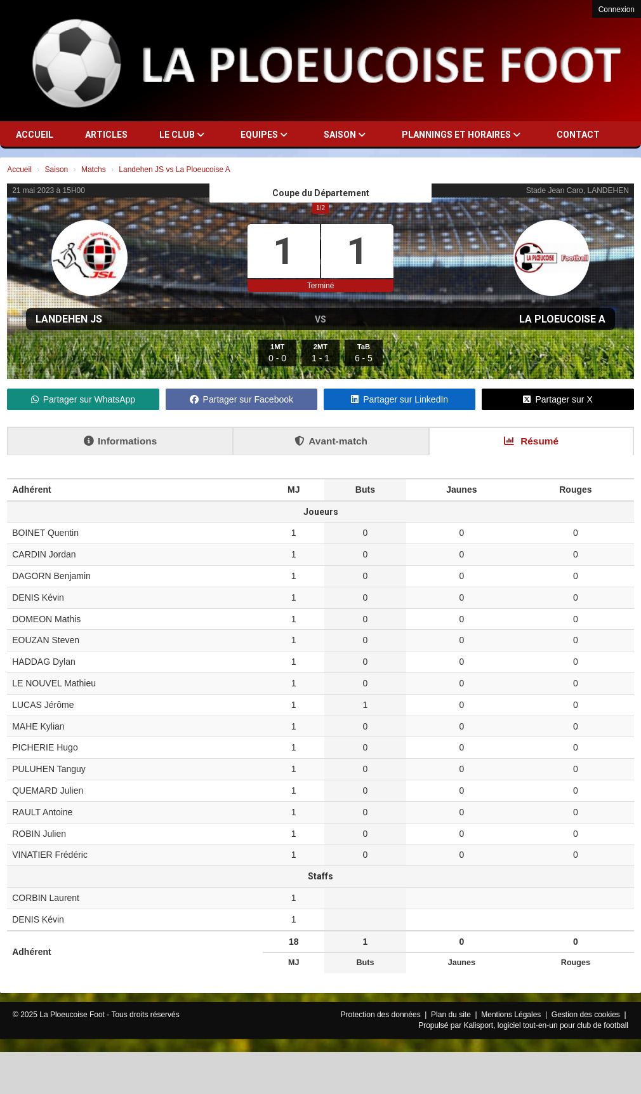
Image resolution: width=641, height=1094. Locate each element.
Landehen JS (69, 319)
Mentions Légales (512, 1014)
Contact (578, 135)
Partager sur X (557, 399)
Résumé (531, 441)
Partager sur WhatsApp (83, 399)
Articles (106, 135)
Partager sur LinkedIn (399, 399)
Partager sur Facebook (241, 399)
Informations (120, 441)
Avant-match (330, 441)
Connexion (616, 9)
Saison (345, 135)
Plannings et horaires (461, 135)
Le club (181, 135)
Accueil (34, 135)
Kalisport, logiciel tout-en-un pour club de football (546, 1025)
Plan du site (452, 1014)
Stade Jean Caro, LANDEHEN (577, 190)
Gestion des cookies (587, 1014)
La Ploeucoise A (562, 319)
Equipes (264, 135)
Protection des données (382, 1014)
